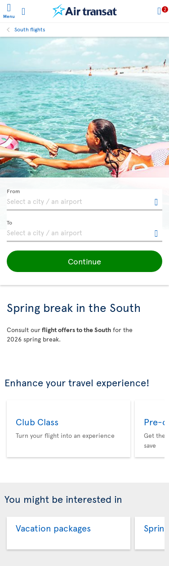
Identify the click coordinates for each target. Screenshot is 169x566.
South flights (29, 29)
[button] (84, 261)
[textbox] (84, 200)
